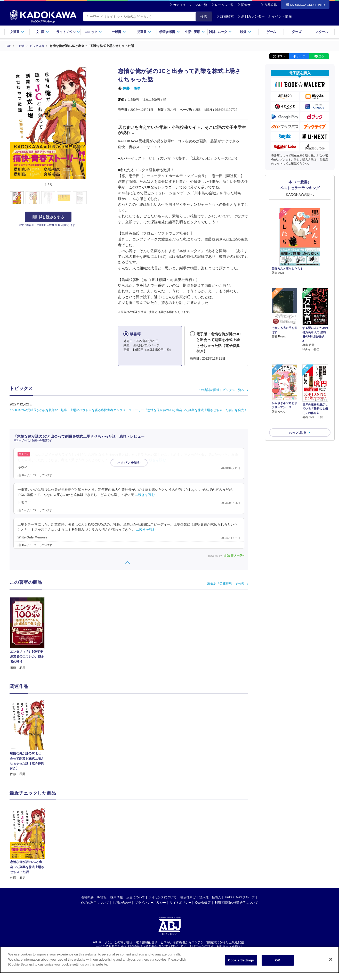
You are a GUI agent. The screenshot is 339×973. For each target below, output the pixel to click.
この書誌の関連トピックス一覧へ (221, 390)
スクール (322, 32)
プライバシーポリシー (150, 902)
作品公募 (270, 5)
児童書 (144, 32)
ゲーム (271, 32)
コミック (93, 32)
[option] (30, 738)
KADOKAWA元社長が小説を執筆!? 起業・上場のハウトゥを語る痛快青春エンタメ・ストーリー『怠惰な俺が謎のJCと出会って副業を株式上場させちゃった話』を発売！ (128, 410)
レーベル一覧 (224, 5)
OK (277, 961)
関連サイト (249, 5)
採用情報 (116, 897)
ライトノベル (68, 32)
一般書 (119, 32)
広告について (135, 897)
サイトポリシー (180, 902)
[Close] (330, 960)
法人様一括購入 (210, 897)
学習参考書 (169, 32)
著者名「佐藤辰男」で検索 (225, 583)
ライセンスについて (162, 897)
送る (321, 56)
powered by (226, 555)
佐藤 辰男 (132, 88)
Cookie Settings (241, 961)
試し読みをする (48, 217)
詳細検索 (225, 16)
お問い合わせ (122, 902)
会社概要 (87, 897)
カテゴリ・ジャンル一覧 (190, 5)
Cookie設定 (203, 902)
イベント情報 (280, 16)
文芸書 (17, 32)
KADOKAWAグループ (240, 897)
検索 (203, 16)
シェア (301, 56)
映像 (245, 32)
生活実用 (195, 32)
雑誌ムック (220, 32)
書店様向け (188, 897)
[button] (89, 197)
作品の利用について (95, 902)
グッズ (296, 32)
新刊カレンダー (251, 16)
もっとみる (297, 405)
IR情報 (102, 897)
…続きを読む (156, 460)
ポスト (281, 56)
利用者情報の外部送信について (236, 902)
